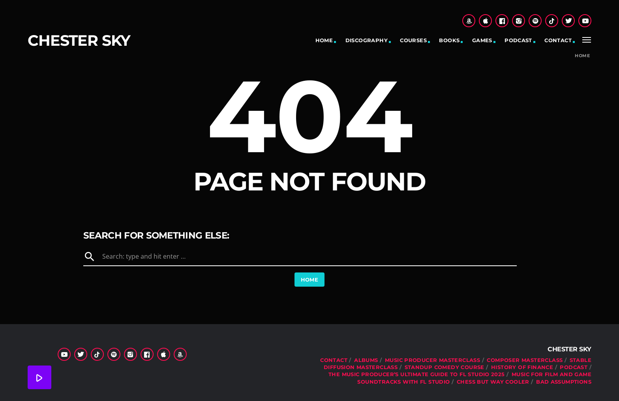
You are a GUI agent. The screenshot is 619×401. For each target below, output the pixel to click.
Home (324, 40)
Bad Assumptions (563, 382)
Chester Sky (79, 40)
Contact (558, 40)
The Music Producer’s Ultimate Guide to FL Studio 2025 (416, 374)
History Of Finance (522, 367)
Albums (366, 360)
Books (449, 40)
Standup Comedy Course (444, 367)
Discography (366, 40)
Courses (413, 40)
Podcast (518, 40)
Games (482, 40)
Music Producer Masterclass (432, 360)
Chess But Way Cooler (493, 382)
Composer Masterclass (525, 360)
